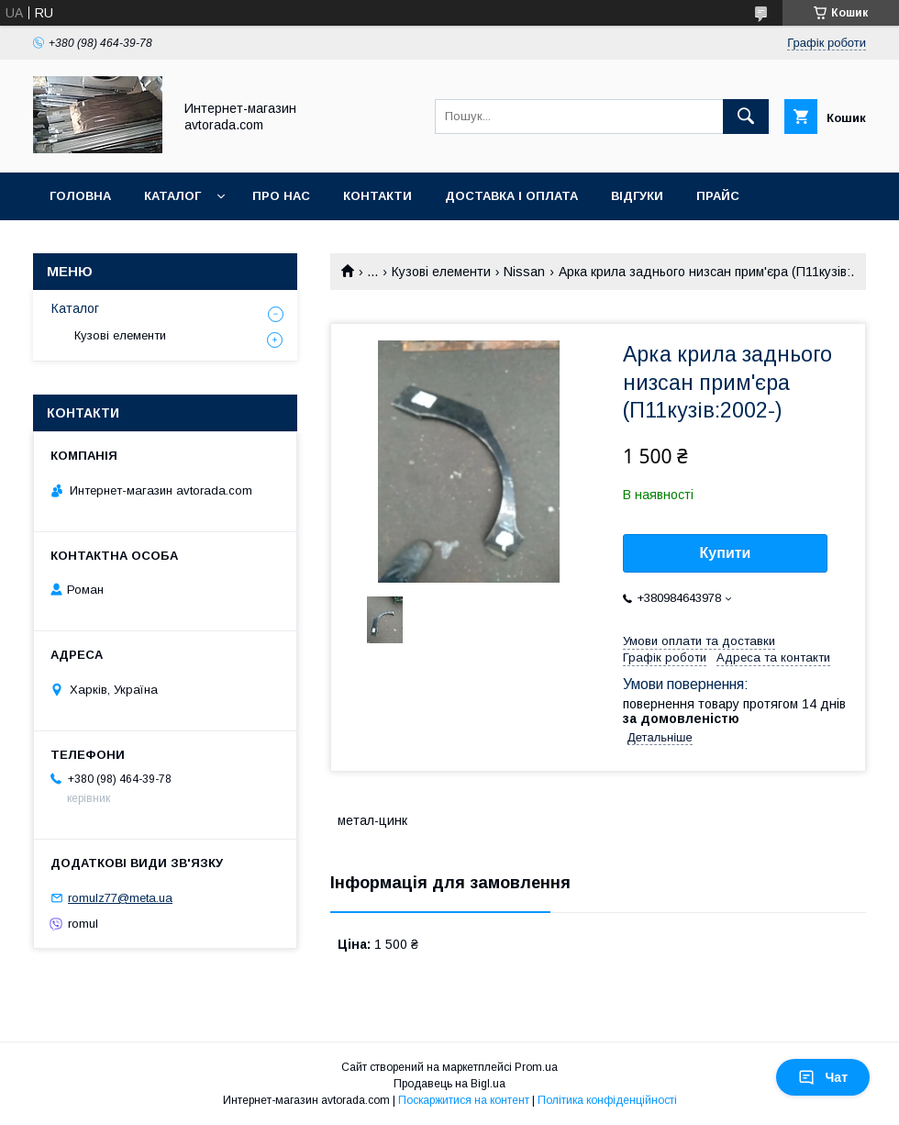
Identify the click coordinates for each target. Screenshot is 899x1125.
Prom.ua (536, 1067)
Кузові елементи (441, 271)
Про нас (281, 196)
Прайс (717, 196)
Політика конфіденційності (607, 1100)
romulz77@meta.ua (120, 898)
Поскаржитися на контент (463, 1100)
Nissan (524, 271)
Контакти (377, 196)
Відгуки (637, 196)
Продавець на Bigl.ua (449, 1083)
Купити (725, 553)
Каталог (172, 196)
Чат (823, 1077)
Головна (80, 196)
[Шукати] (746, 116)
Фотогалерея (98, 244)
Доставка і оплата (511, 196)
